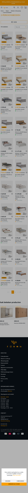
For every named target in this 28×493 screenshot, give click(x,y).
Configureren (20, 481)
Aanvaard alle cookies (14, 484)
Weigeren (7, 481)
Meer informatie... (17, 475)
